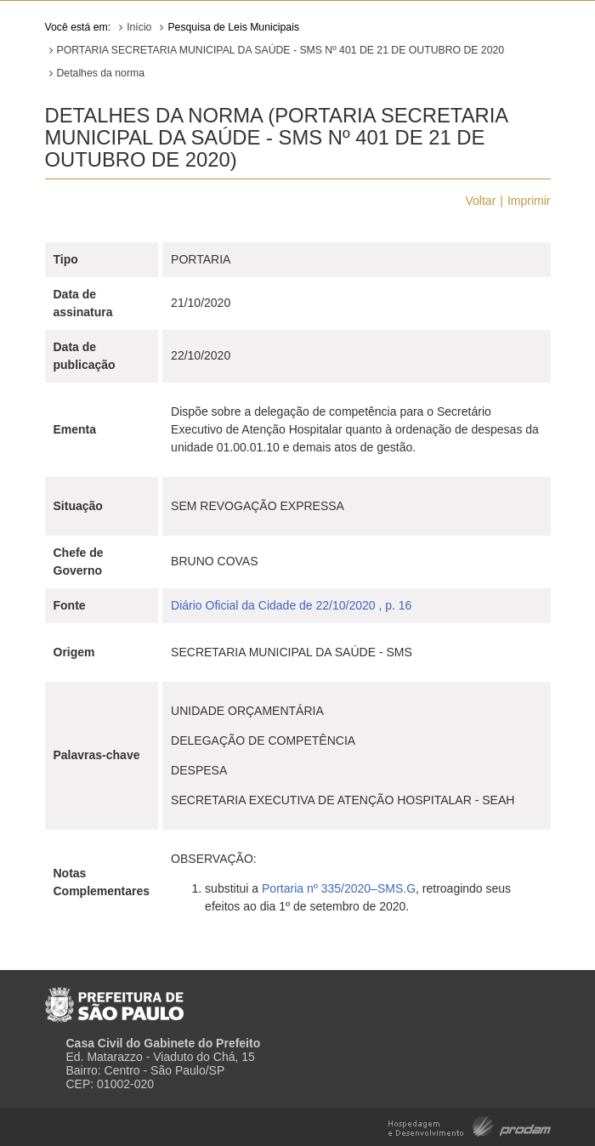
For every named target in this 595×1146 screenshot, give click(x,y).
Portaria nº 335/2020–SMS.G (339, 888)
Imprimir (529, 200)
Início (139, 27)
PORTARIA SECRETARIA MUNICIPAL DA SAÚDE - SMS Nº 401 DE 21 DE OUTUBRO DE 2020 (281, 50)
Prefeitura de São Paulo (114, 998)
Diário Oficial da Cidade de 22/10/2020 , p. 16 (291, 605)
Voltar (481, 200)
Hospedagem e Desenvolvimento (469, 1125)
